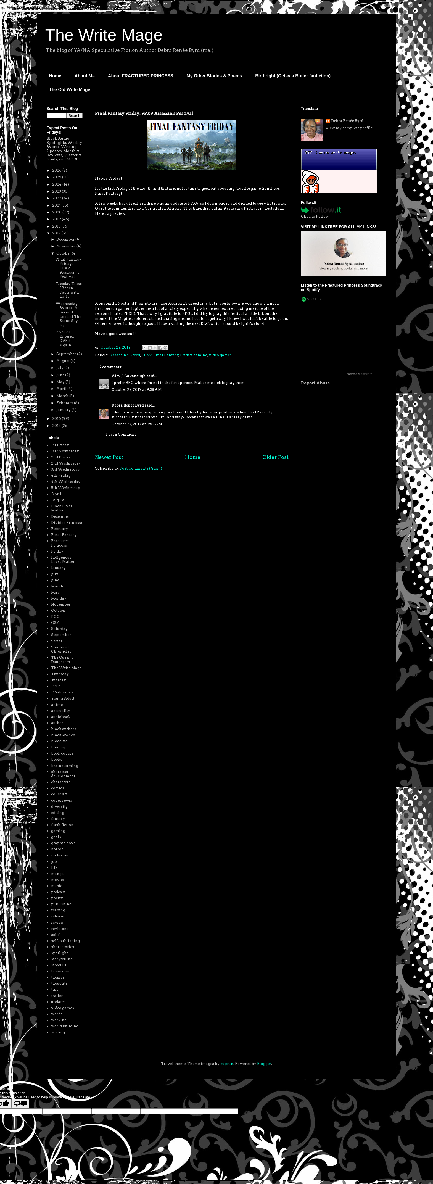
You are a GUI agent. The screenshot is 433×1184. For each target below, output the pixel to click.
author (57, 723)
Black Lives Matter (61, 508)
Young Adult (62, 698)
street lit (58, 965)
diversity (59, 807)
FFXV (146, 355)
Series (56, 641)
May (60, 382)
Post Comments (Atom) (141, 468)
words (56, 1014)
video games (220, 355)
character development (63, 774)
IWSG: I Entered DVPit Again (65, 338)
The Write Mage (104, 35)
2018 (57, 226)
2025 (57, 177)
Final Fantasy (166, 355)
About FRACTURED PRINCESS (140, 75)
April (61, 389)
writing (58, 1032)
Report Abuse (315, 383)
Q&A (55, 623)
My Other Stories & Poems (214, 75)
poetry (57, 898)
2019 (57, 219)
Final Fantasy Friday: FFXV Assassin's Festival (68, 268)
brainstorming (64, 766)
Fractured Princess (60, 543)
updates (58, 1002)
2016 (57, 418)
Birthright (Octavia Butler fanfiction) (293, 75)
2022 (57, 198)
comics (57, 788)
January (64, 410)
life (54, 868)
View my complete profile (349, 128)
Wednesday (62, 692)
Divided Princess (66, 523)
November (66, 246)
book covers (62, 753)
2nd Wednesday (66, 463)
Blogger (264, 1064)
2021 (57, 205)
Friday (186, 355)
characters (60, 782)
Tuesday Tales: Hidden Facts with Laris (69, 290)
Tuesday (58, 680)
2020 (57, 212)
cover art (59, 794)
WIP (55, 686)
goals (56, 837)
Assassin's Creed (124, 355)
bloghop (59, 747)
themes (57, 977)
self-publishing (65, 941)
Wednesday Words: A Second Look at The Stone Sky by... (68, 314)
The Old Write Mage (69, 89)
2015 (57, 426)
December (65, 239)
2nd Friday (61, 457)
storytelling (62, 959)
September (66, 354)
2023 (57, 191)
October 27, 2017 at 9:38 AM (137, 389)
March (62, 396)
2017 (57, 233)
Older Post (275, 457)
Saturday (59, 629)
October (64, 253)
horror (57, 849)
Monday (58, 598)
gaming (200, 355)
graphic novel (64, 843)
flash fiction (62, 825)
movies (58, 880)
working (59, 1020)
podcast (58, 892)
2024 (57, 184)
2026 (57, 170)
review (57, 922)
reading (58, 910)
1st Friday (60, 445)
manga (57, 874)
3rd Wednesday (65, 469)
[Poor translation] (20, 1103)
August (63, 361)
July (60, 368)
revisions (59, 929)
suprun (226, 1064)
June (60, 375)
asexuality (60, 711)
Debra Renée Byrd (128, 405)
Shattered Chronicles (61, 649)
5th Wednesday (65, 488)
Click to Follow (315, 216)
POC (55, 617)
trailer (57, 996)
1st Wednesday (65, 451)
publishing (61, 904)
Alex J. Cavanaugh (129, 376)
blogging (59, 741)
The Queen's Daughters (62, 659)
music (56, 886)
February (65, 403)
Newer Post (109, 457)
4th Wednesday (65, 482)
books (56, 759)
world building (64, 1026)
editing (57, 813)
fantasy (58, 819)
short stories (62, 947)
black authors (63, 729)
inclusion (59, 855)
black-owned (63, 735)
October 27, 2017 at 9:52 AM (137, 424)
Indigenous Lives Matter (63, 559)
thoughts (59, 983)
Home (55, 75)
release (57, 916)
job (54, 861)
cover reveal (62, 800)
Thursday (60, 674)
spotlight (59, 953)
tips (54, 989)
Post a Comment (121, 434)
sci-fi (56, 935)
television (60, 971)
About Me (85, 75)
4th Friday (60, 475)
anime (57, 705)
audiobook (60, 717)
